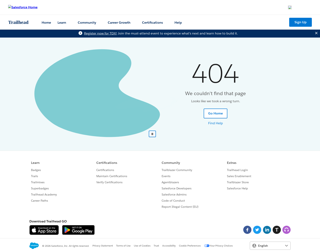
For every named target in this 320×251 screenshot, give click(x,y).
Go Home (215, 113)
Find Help (215, 123)
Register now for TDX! (100, 33)
